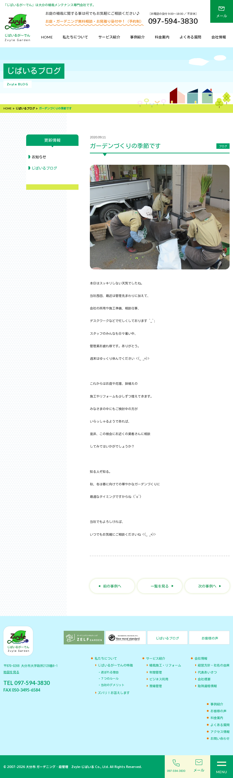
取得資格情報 (207, 686)
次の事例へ (207, 586)
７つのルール (110, 678)
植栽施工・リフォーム (165, 665)
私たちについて (75, 37)
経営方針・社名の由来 (214, 665)
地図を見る (11, 672)
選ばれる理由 (110, 672)
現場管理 (155, 686)
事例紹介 (137, 37)
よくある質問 (190, 37)
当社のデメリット (112, 685)
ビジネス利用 (158, 679)
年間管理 (155, 672)
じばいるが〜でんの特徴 (115, 665)
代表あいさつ (207, 672)
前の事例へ (112, 586)
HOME (47, 37)
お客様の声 (218, 711)
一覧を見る (160, 586)
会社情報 (218, 37)
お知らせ (39, 157)
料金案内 (162, 37)
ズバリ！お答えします (114, 692)
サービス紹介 (109, 37)
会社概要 (204, 679)
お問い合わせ (220, 738)
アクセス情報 (220, 731)
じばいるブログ (25, 108)
